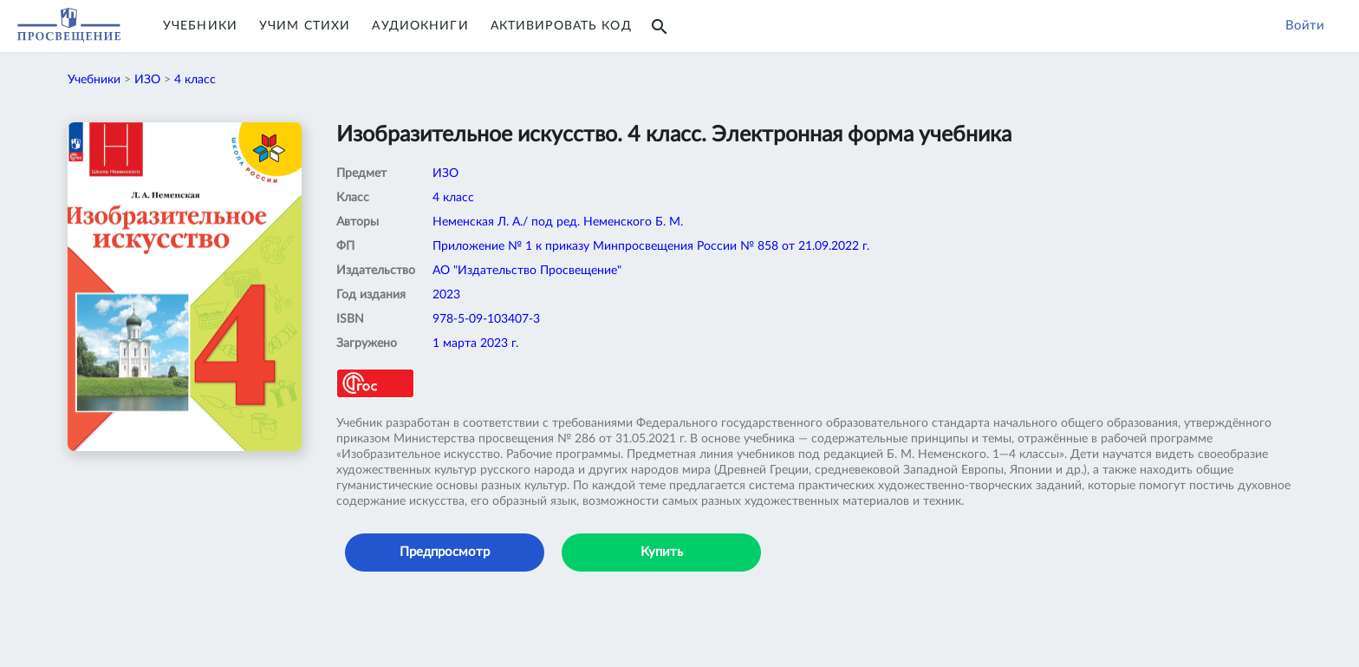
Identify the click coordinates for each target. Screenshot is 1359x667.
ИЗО (147, 80)
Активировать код (561, 26)
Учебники (200, 26)
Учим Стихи (304, 26)
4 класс (195, 80)
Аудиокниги (420, 26)
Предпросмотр (445, 552)
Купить (661, 552)
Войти (1304, 25)
